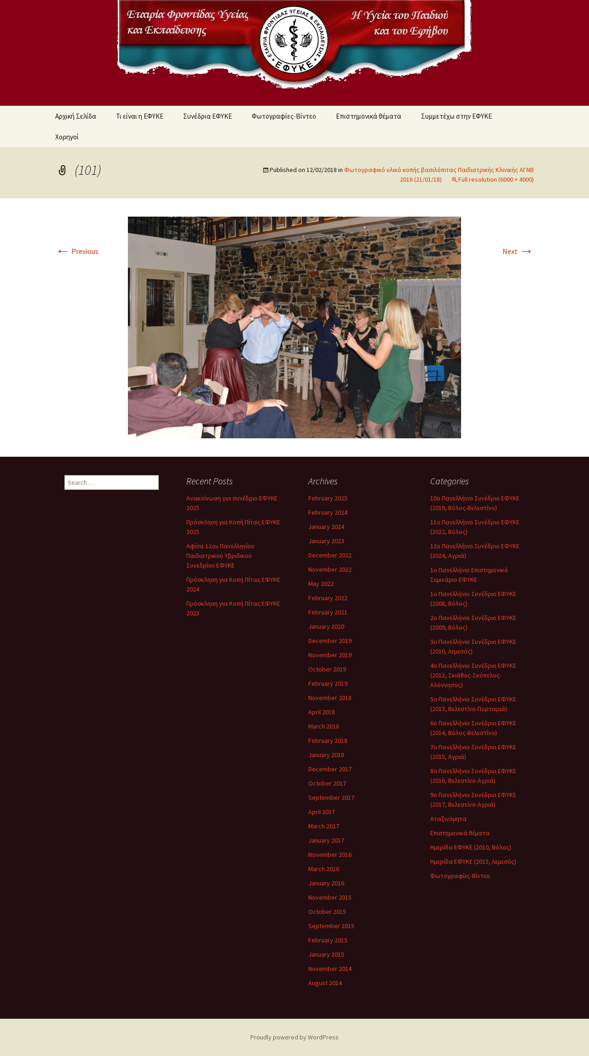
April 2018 (321, 712)
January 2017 (326, 840)
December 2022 (330, 555)
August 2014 (325, 983)
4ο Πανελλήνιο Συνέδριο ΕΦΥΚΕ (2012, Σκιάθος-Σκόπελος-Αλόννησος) (473, 675)
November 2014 (330, 968)
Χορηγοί (67, 136)
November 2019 (330, 655)
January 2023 (326, 541)
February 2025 (327, 498)
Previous (76, 251)
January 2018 (326, 755)
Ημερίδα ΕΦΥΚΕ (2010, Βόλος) (470, 847)
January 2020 (326, 626)
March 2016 (323, 869)
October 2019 (327, 669)
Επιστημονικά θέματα (368, 116)
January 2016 (326, 883)
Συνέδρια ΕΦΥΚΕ (207, 116)
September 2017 (331, 797)
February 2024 (327, 512)
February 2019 (327, 683)
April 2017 (321, 812)
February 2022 (327, 598)
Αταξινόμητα (448, 819)
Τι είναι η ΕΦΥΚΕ (139, 116)
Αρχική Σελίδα (75, 116)
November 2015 (330, 897)
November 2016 (330, 854)
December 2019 (330, 641)
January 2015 (326, 954)
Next (518, 251)
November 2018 (330, 698)
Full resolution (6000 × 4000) (496, 179)
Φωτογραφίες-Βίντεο (284, 116)
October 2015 (327, 911)
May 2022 (321, 584)
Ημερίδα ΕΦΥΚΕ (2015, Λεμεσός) (473, 861)
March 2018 (323, 726)
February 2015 (327, 940)
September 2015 (331, 926)
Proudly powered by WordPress (294, 1037)
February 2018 (327, 740)
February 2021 (327, 612)
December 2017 (330, 769)
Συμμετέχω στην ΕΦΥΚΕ (456, 116)
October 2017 (327, 783)
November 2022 (330, 569)
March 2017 (323, 826)
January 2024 (326, 526)
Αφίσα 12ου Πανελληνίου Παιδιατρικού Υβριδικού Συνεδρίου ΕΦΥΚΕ (220, 555)
